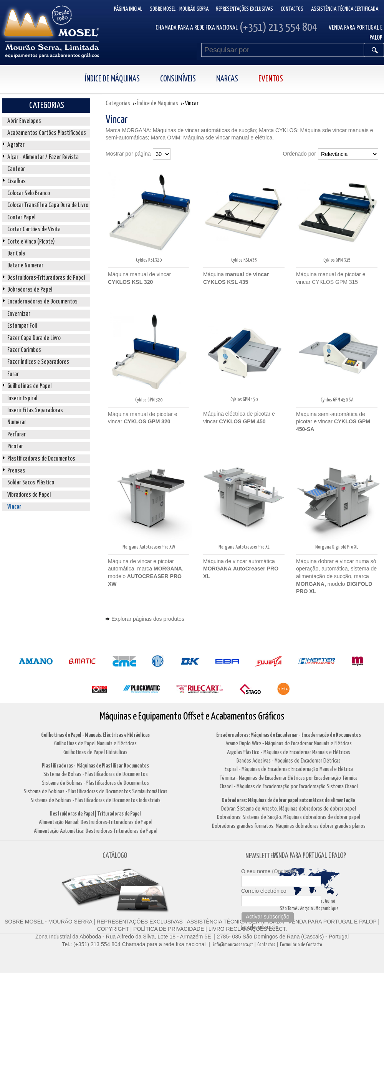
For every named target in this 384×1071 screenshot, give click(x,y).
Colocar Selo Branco (28, 193)
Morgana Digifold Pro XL (336, 547)
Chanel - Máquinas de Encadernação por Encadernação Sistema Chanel (289, 786)
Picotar (15, 446)
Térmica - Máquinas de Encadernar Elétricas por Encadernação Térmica (289, 778)
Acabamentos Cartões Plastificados (46, 133)
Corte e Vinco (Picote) (31, 242)
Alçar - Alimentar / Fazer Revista (43, 157)
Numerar (16, 422)
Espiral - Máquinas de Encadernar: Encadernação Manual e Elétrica (289, 769)
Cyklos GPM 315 (337, 260)
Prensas (16, 471)
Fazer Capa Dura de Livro (34, 338)
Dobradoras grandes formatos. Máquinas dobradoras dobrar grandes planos (289, 826)
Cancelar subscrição (259, 927)
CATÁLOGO (115, 855)
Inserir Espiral (22, 398)
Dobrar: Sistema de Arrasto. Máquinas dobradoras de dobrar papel (288, 809)
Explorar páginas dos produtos (147, 619)
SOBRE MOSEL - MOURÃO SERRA (48, 921)
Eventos (270, 79)
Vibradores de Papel (29, 495)
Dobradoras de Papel (29, 290)
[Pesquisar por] (283, 49)
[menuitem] (120, 79)
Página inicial (128, 9)
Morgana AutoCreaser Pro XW (148, 547)
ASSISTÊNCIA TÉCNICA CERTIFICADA (235, 921)
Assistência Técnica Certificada (344, 9)
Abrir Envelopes (24, 121)
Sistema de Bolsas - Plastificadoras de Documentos (95, 774)
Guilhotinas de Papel (29, 386)
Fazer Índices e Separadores (38, 362)
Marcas (227, 79)
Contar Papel (21, 217)
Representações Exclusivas (244, 9)
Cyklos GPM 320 (148, 400)
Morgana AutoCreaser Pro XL (244, 547)
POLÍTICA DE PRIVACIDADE (168, 929)
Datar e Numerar (25, 266)
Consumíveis (178, 79)
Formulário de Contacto (301, 944)
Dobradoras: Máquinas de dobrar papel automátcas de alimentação (288, 800)
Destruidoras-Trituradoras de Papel (46, 278)
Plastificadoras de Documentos (41, 459)
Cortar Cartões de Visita (34, 229)
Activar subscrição (268, 917)
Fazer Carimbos (24, 350)
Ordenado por (299, 154)
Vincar (14, 507)
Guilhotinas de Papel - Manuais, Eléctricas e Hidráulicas (95, 735)
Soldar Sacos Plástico (30, 483)
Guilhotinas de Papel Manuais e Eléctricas (95, 743)
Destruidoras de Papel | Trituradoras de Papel (95, 814)
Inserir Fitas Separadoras (35, 410)
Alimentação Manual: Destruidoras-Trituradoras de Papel (95, 822)
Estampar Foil (22, 326)
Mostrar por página (128, 154)
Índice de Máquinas (112, 79)
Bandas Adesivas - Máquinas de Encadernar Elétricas (289, 761)
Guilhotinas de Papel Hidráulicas (95, 752)
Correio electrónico (263, 891)
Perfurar (16, 435)
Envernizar (18, 314)
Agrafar (16, 145)
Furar (13, 374)
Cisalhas (16, 181)
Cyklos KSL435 (244, 260)
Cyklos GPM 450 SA (337, 400)
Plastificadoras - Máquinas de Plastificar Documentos (95, 766)
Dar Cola (16, 254)
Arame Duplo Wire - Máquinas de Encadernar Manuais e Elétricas (288, 743)
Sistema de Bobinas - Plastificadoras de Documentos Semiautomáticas (95, 791)
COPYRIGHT (113, 929)
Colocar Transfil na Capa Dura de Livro (47, 205)
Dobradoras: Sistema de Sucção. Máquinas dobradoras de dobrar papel (288, 817)
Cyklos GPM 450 (244, 399)
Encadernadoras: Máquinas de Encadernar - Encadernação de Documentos (288, 735)
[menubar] (192, 79)
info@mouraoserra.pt (233, 944)
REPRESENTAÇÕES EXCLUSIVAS (140, 921)
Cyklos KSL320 (149, 260)
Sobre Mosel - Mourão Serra (179, 9)
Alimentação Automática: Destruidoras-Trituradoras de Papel (95, 831)
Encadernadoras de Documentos (42, 302)
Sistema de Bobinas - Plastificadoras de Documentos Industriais (96, 800)
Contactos (292, 9)
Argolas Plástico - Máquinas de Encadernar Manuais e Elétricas (288, 752)
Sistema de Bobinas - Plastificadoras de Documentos (95, 783)
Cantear (16, 169)
